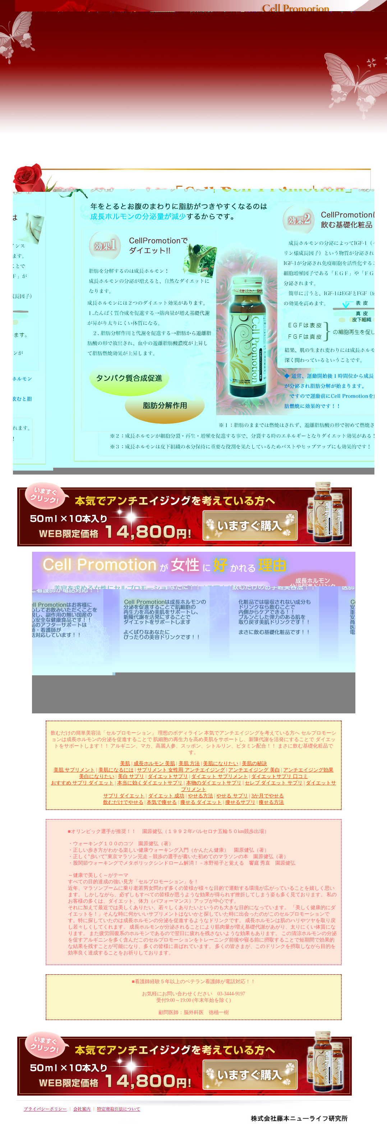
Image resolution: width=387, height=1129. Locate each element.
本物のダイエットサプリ (213, 783)
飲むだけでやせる (123, 802)
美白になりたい (96, 776)
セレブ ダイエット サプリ (274, 783)
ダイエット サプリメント (219, 776)
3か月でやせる (267, 796)
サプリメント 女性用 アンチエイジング (181, 770)
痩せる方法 (271, 802)
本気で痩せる (162, 802)
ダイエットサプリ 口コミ (279, 776)
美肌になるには (116, 770)
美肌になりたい (220, 763)
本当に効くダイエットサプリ (150, 783)
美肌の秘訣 (254, 763)
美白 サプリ (131, 776)
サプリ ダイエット (123, 796)
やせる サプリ (232, 796)
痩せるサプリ (240, 802)
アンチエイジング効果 (308, 770)
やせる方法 (200, 796)
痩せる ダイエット (201, 802)
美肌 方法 (189, 763)
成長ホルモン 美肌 (154, 763)
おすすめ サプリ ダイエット (82, 783)
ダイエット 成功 (166, 796)
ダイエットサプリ (168, 776)
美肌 (125, 763)
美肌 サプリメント (74, 770)
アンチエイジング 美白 (254, 770)
